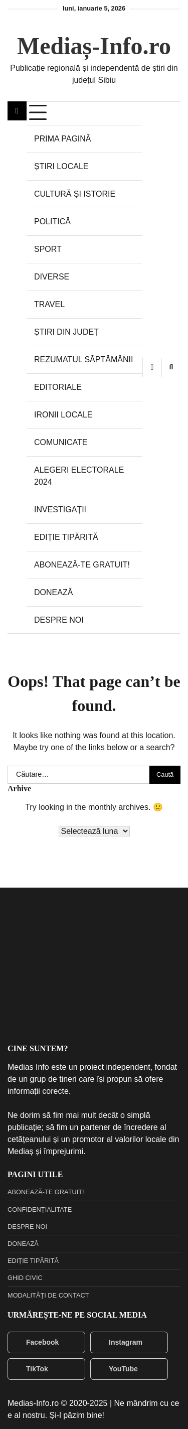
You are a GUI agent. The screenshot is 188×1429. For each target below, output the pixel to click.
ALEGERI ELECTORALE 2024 (79, 476)
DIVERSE (51, 276)
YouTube (117, 1368)
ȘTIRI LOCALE (61, 166)
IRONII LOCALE (63, 414)
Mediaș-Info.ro (94, 46)
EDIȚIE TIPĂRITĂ (66, 537)
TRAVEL (49, 304)
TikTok (30, 1368)
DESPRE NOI (59, 620)
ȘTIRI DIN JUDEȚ (66, 332)
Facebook (36, 1342)
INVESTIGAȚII (60, 509)
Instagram (119, 1342)
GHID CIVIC (25, 1277)
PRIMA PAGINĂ (62, 138)
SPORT (48, 249)
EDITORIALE (58, 387)
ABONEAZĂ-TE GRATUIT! (82, 564)
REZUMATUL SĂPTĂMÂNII (83, 359)
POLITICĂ (52, 221)
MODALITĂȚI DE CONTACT (48, 1295)
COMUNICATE (60, 442)
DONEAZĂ (53, 592)
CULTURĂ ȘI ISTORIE (74, 194)
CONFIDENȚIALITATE (40, 1209)
